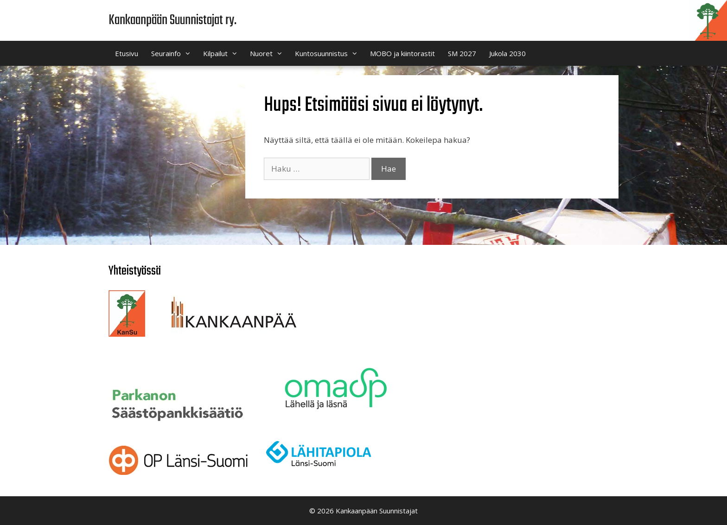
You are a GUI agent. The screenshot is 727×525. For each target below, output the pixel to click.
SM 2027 (462, 53)
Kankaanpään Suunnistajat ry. (172, 20)
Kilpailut (223, 53)
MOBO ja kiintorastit (402, 53)
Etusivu (126, 53)
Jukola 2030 (507, 53)
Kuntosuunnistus (329, 53)
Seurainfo (174, 53)
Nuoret (269, 53)
